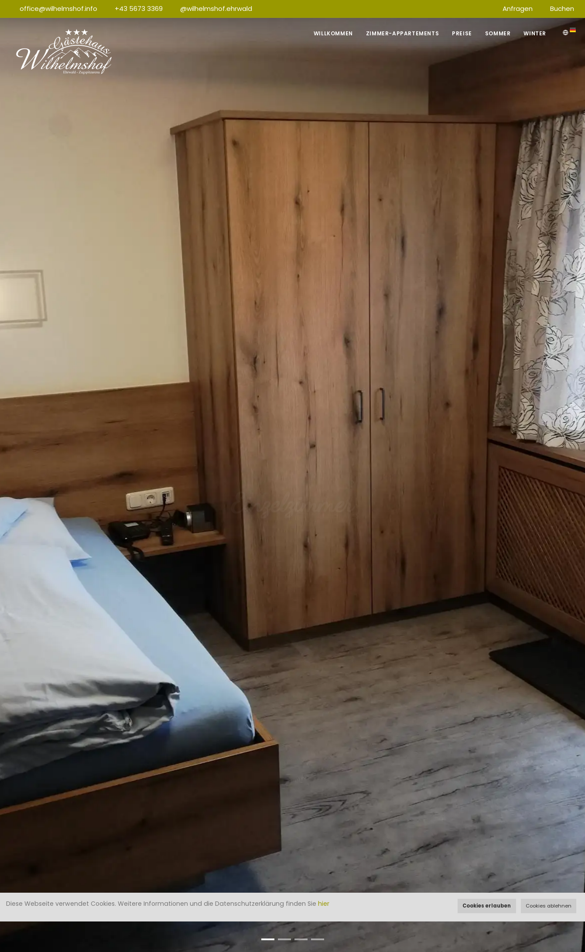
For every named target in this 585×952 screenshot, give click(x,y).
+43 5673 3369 (139, 8)
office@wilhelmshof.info (58, 8)
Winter (534, 33)
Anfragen (518, 8)
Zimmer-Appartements (402, 33)
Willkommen (333, 33)
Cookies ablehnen (548, 905)
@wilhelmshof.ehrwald (216, 8)
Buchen (562, 8)
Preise (462, 33)
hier (323, 903)
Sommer (498, 33)
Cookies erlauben (486, 905)
